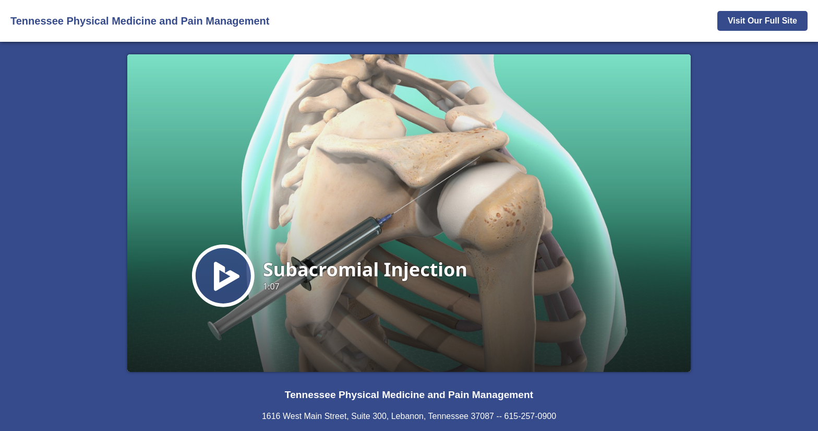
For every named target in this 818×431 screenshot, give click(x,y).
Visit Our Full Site (762, 20)
